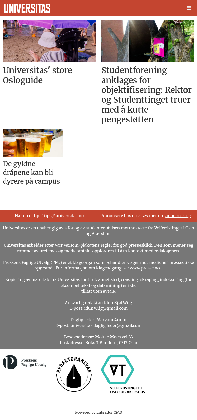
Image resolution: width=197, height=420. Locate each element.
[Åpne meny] (189, 8)
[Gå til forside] (27, 8)
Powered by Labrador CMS (98, 412)
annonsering (178, 215)
